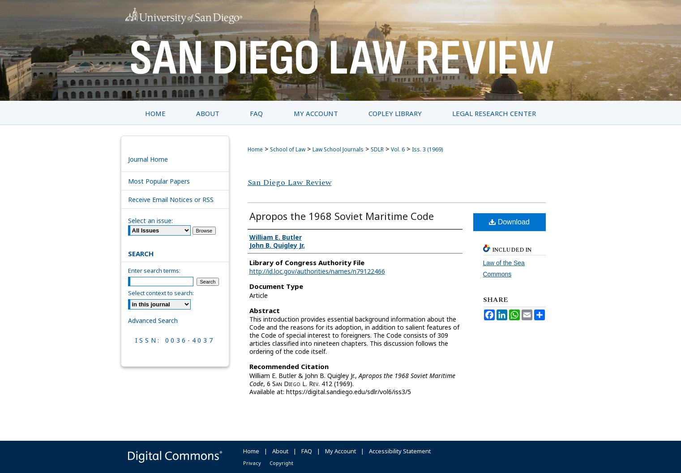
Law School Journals (338, 149)
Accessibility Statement (400, 451)
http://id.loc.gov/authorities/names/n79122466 (317, 271)
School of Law (287, 149)
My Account (340, 451)
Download (509, 222)
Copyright (281, 463)
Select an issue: (150, 220)
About (280, 451)
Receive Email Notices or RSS (171, 199)
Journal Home (148, 159)
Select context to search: (161, 293)
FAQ (306, 451)
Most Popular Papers (159, 181)
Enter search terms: (154, 271)
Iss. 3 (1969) (427, 149)
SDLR (377, 149)
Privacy (252, 463)
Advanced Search (153, 320)
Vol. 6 (398, 149)
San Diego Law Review (290, 182)
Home (255, 149)
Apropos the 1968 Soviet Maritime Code (341, 216)
